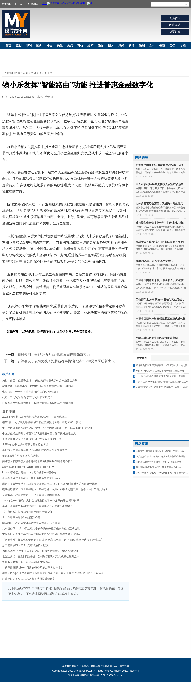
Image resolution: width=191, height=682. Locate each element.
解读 (131, 45)
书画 (162, 45)
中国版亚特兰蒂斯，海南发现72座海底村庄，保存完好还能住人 (39, 433)
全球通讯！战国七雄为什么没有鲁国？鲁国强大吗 (31, 494)
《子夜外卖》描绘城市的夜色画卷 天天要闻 (27, 511)
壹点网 (49, 96)
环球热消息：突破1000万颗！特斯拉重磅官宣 (28, 578)
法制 (142, 45)
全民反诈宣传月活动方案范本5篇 (21, 517)
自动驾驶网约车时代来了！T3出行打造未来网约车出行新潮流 (37, 402)
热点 (70, 45)
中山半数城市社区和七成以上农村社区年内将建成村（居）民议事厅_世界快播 (47, 427)
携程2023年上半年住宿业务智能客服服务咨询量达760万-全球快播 (40, 550)
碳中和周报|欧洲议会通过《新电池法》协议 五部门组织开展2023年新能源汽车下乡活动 (53, 573)
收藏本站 (174, 24)
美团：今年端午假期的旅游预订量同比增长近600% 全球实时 (37, 506)
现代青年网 (16, 24)
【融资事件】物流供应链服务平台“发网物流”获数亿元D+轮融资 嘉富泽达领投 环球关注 (52, 539)
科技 (80, 45)
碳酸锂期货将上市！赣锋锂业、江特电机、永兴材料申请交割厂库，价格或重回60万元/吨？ (55, 489)
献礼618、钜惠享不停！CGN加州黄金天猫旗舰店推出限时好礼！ (40, 386)
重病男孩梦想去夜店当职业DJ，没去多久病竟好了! (31, 439)
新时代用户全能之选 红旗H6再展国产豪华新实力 (54, 355)
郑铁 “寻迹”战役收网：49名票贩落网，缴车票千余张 (162, 472)
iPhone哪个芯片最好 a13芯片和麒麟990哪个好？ (30, 472)
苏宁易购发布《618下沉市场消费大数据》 (26, 545)
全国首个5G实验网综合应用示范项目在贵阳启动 (160, 371)
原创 (19, 45)
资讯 (33, 73)
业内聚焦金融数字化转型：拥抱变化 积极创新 (158, 462)
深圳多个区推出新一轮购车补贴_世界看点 (26, 562)
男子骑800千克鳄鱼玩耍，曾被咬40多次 (25, 444)
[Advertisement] (95, 25)
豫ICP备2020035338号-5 (126, 671)
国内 (39, 45)
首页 (8, 45)
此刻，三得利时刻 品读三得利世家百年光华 (27, 397)
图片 (111, 45)
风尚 (121, 45)
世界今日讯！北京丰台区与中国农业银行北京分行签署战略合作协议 (41, 534)
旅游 (101, 45)
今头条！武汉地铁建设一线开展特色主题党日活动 (31, 478)
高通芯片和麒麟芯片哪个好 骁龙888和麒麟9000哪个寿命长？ (37, 461)
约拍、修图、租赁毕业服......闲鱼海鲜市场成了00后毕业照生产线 (39, 380)
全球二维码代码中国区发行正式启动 (157, 337)
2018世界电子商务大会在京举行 (154, 261)
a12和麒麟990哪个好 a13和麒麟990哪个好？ (28, 466)
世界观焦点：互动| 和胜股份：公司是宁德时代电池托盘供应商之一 (40, 556)
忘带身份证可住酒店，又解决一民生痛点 (159, 203)
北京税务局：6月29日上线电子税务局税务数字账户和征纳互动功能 (41, 528)
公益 (173, 45)
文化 (152, 45)
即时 (29, 45)
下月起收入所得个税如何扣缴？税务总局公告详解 (160, 376)
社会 (49, 45)
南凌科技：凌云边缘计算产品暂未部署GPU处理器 (31, 522)
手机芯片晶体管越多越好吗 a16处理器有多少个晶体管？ (34, 450)
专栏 (183, 45)
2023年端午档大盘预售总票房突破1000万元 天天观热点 (34, 416)
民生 (60, 45)
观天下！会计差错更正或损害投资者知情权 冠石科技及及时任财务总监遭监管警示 (49, 483)
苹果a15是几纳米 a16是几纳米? (20, 455)
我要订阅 (174, 31)
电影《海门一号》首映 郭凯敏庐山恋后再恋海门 (30, 391)
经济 (90, 45)
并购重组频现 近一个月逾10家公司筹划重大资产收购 (32, 567)
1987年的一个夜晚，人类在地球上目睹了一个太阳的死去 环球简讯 (40, 500)
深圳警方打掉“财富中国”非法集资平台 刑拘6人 (159, 467)
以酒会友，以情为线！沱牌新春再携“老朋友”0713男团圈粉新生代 (66, 361)
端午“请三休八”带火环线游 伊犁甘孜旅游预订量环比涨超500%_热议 (41, 422)
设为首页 (174, 18)
